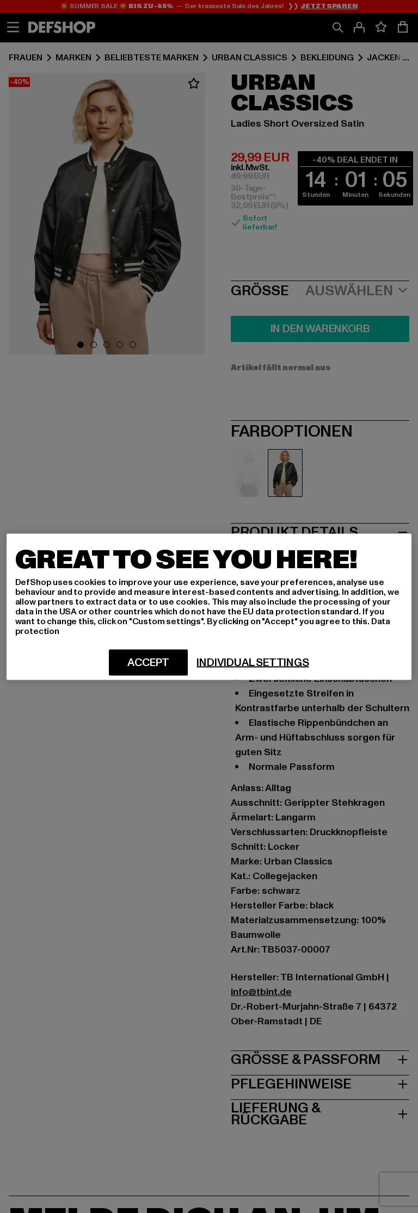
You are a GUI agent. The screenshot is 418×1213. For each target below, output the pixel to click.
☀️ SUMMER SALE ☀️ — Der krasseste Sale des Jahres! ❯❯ (209, 6)
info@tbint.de (261, 992)
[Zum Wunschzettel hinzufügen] (193, 83)
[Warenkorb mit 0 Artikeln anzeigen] (403, 27)
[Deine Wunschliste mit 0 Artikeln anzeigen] (381, 27)
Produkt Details (320, 531)
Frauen (25, 58)
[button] (107, 215)
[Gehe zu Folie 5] (133, 345)
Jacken (384, 58)
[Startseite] (61, 27)
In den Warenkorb (320, 329)
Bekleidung (327, 58)
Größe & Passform (320, 1058)
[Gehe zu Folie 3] (107, 345)
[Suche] (337, 27)
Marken (73, 58)
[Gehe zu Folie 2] (94, 345)
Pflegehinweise (320, 1083)
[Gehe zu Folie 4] (120, 345)
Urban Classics (249, 58)
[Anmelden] (359, 27)
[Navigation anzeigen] (13, 27)
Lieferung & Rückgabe (320, 1113)
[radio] (248, 473)
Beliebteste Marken (151, 58)
